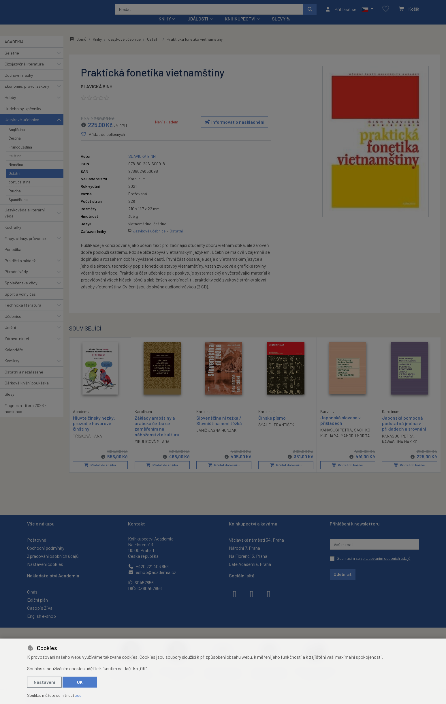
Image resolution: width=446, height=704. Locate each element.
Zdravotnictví (17, 346)
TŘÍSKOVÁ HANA (87, 443)
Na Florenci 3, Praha (248, 556)
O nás (32, 591)
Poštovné (36, 539)
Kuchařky (13, 234)
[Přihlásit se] (340, 13)
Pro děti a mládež (20, 268)
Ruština (15, 198)
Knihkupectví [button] (240, 26)
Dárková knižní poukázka (27, 390)
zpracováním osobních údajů (386, 558)
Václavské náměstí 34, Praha (256, 539)
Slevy (9, 401)
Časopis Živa (39, 608)
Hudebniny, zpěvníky (23, 116)
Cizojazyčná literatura (24, 71)
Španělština (18, 207)
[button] (367, 13)
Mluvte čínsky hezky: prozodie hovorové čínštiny (94, 431)
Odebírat (343, 574)
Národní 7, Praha (244, 548)
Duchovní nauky (19, 82)
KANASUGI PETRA (336, 437)
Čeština (15, 146)
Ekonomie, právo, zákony (27, 93)
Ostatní (14, 181)
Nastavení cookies (45, 564)
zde (78, 695)
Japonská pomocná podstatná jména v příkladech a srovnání (404, 431)
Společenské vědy (21, 290)
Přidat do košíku (100, 473)
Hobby (10, 105)
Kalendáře (14, 357)
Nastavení (44, 682)
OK (80, 682)
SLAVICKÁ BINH (96, 94)
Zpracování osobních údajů (53, 556)
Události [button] (197, 26)
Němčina (16, 172)
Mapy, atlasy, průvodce (25, 245)
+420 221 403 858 (148, 566)
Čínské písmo (272, 425)
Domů (77, 46)
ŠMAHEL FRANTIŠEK (276, 432)
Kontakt (136, 523)
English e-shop (41, 616)
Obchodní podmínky (45, 548)
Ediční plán (37, 599)
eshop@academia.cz (152, 572)
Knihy (97, 46)
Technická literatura (23, 312)
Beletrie (12, 60)
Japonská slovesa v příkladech (340, 428)
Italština (15, 163)
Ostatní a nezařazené (24, 379)
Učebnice (13, 324)
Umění (10, 335)
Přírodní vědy (16, 279)
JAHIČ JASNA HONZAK (216, 437)
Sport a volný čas (20, 301)
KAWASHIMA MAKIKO (399, 449)
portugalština (19, 189)
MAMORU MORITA (355, 443)
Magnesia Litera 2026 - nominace (25, 416)
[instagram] (251, 593)
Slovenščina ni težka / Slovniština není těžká (219, 428)
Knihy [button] (165, 26)
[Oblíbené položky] (386, 13)
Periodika (13, 257)
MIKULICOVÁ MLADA (152, 449)
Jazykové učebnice (22, 127)
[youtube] (268, 593)
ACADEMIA (14, 49)
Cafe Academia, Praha (250, 564)
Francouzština (20, 155)
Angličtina (17, 137)
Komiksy (12, 368)
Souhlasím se (374, 558)
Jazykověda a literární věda (25, 220)
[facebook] (234, 593)
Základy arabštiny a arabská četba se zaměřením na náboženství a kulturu (157, 434)
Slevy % (281, 26)
